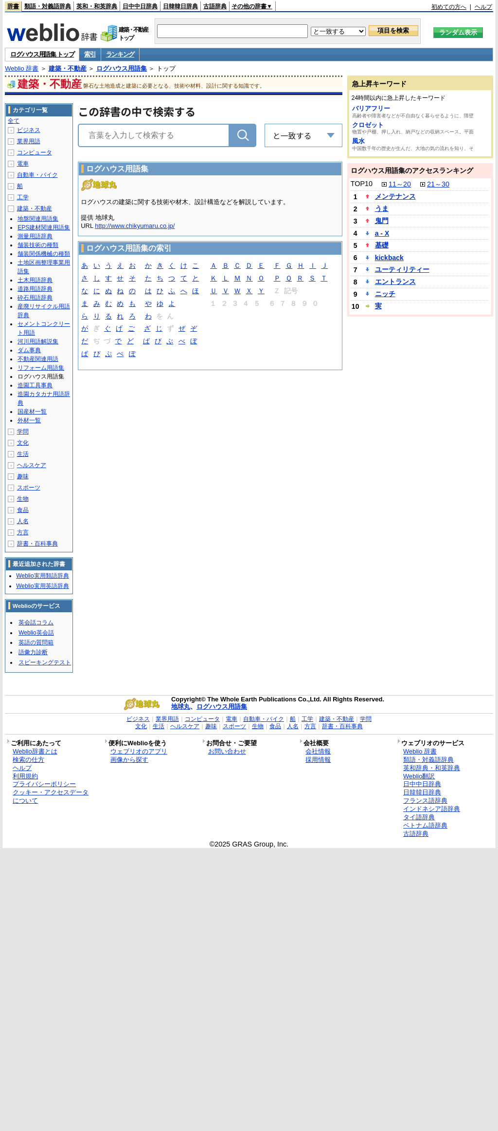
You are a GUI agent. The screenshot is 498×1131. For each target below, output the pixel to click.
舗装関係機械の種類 (44, 253)
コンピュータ (34, 152)
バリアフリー (371, 108)
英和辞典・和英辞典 (431, 768)
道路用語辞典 (35, 288)
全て (13, 121)
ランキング (120, 54)
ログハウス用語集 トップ (42, 54)
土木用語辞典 (35, 280)
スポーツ (28, 487)
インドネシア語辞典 (431, 808)
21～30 (438, 184)
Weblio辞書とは (35, 751)
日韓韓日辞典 (180, 6)
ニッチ (385, 294)
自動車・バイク (37, 174)
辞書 (13, 6)
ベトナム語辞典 (425, 825)
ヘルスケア (31, 465)
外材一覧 (29, 420)
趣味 (23, 476)
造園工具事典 (35, 385)
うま (382, 208)
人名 (23, 521)
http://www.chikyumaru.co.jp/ (135, 225)
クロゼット (368, 125)
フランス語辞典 (425, 800)
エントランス (395, 281)
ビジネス (28, 130)
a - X (382, 233)
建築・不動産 (68, 68)
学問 (23, 431)
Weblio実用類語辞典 (42, 575)
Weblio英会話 (35, 632)
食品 (23, 510)
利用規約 (25, 776)
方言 (23, 532)
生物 (23, 498)
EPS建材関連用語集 (44, 227)
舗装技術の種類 (38, 245)
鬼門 (382, 221)
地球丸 (180, 706)
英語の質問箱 (35, 642)
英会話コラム (35, 622)
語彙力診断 (33, 652)
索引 (89, 54)
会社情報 (318, 751)
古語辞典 (215, 6)
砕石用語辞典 (35, 297)
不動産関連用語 (38, 359)
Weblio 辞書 (21, 68)
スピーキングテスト (44, 662)
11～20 (400, 184)
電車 (23, 163)
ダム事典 (29, 350)
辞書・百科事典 (37, 543)
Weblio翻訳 (419, 776)
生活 (23, 454)
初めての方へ (448, 6)
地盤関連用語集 (38, 218)
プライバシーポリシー (44, 784)
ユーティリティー (402, 269)
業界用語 (28, 141)
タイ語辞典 (419, 817)
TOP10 (362, 184)
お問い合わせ (227, 751)
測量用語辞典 (35, 236)
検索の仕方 (28, 759)
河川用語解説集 (38, 341)
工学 (23, 197)
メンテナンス (395, 196)
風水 (358, 141)
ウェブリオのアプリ (138, 751)
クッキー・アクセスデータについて (51, 796)
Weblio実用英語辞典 (42, 586)
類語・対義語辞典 (47, 6)
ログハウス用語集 (121, 68)
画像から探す (129, 759)
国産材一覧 (32, 411)
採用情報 (318, 759)
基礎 (382, 245)
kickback (389, 258)
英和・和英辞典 (96, 6)
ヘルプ (483, 6)
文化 (23, 442)
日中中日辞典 (140, 6)
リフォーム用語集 (41, 367)
